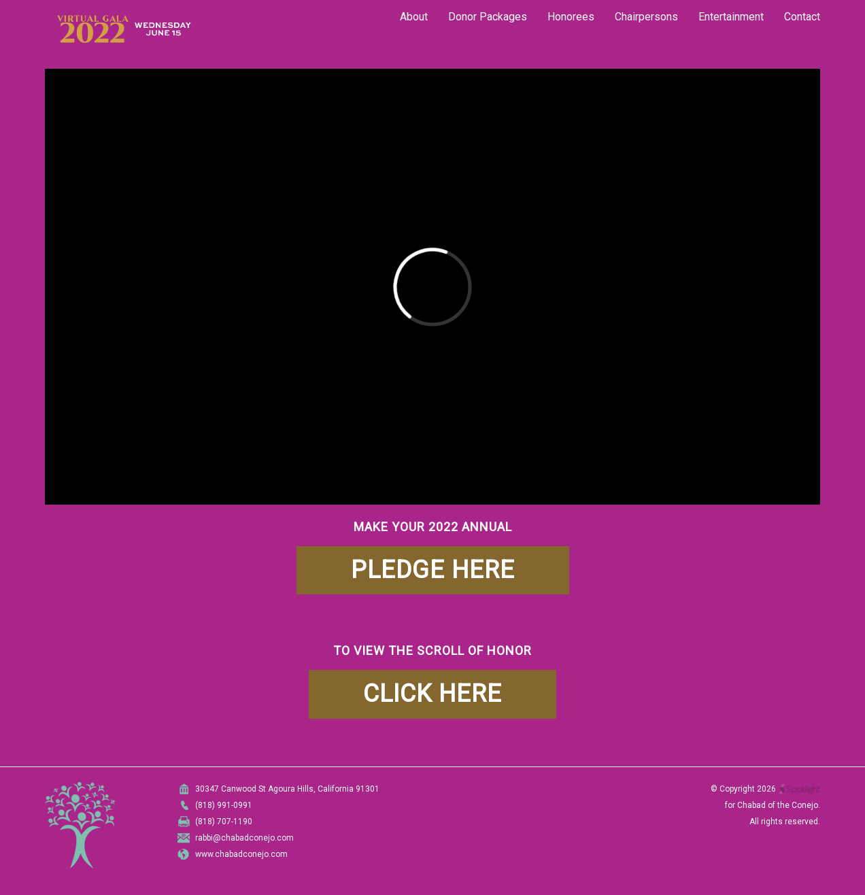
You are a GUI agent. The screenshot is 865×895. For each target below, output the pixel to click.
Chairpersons (646, 16)
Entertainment (731, 16)
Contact (802, 16)
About (414, 16)
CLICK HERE (432, 693)
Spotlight (799, 789)
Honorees (570, 16)
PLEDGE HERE (433, 570)
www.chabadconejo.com (241, 854)
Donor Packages (487, 16)
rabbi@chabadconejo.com (244, 838)
